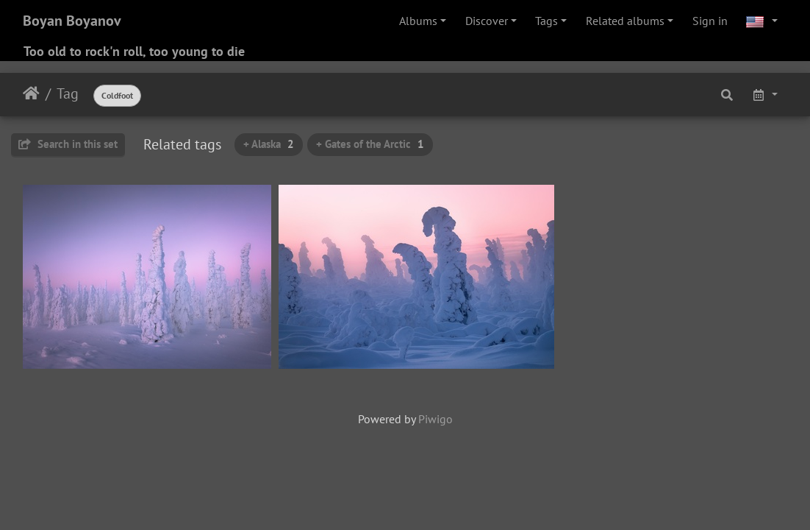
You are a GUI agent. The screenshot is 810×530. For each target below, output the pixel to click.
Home (31, 93)
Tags (546, 20)
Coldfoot (117, 95)
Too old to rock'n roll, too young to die (134, 51)
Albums (418, 20)
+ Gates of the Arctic (370, 144)
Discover (486, 20)
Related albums (625, 20)
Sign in (710, 20)
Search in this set (68, 144)
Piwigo (435, 418)
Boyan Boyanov (72, 20)
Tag (68, 93)
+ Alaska (268, 144)
